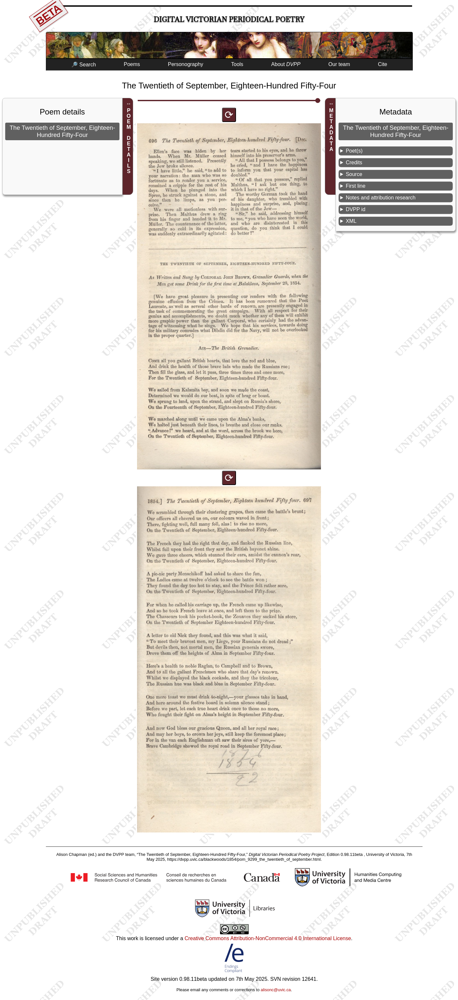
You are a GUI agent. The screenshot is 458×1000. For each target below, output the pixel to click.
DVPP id (355, 209)
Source (354, 174)
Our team (339, 64)
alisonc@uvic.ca (276, 989)
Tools (237, 64)
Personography (185, 64)
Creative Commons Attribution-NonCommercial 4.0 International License (268, 938)
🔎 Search (83, 64)
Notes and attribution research (380, 197)
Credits (354, 162)
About (285, 64)
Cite (382, 64)
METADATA (331, 130)
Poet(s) (354, 151)
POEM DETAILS (129, 141)
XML (351, 221)
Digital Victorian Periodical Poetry (229, 19)
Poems (132, 64)
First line (355, 186)
